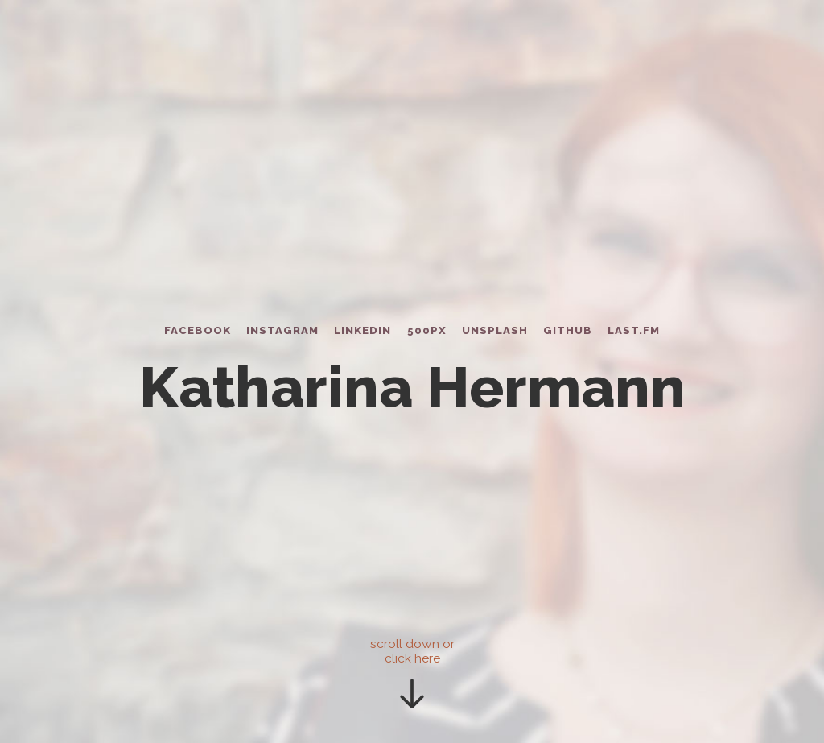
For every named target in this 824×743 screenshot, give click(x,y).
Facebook (197, 330)
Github (567, 330)
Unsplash (495, 330)
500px (427, 330)
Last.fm (634, 330)
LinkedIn (362, 330)
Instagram (282, 330)
